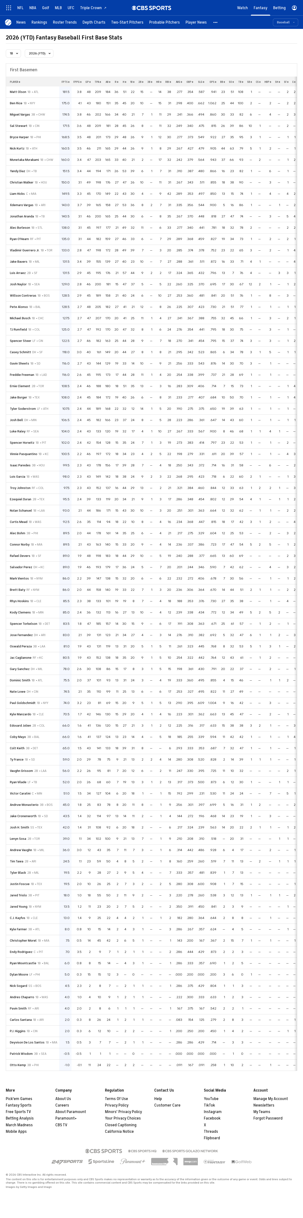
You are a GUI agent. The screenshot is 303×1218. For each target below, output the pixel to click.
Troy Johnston (20, 488)
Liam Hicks (17, 194)
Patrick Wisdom (21, 1054)
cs (258, 82)
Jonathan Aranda (22, 216)
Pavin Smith (18, 1008)
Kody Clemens (20, 612)
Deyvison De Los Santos (27, 1042)
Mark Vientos (19, 578)
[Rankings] (39, 22)
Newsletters (263, 1105)
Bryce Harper (19, 137)
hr (158, 82)
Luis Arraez (18, 273)
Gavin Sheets (19, 363)
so (231, 82)
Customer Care (167, 1105)
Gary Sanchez (20, 669)
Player (15, 82)
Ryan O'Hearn (19, 239)
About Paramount (70, 1111)
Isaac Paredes (20, 465)
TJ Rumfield (18, 329)
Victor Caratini (20, 793)
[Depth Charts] (94, 22)
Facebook (212, 1118)
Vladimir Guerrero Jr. (24, 250)
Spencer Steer (20, 341)
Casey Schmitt (20, 352)
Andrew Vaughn (21, 850)
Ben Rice (16, 103)
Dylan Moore (19, 974)
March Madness (19, 1125)
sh (277, 82)
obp (190, 82)
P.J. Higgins (18, 1031)
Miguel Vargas (20, 114)
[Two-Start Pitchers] (127, 22)
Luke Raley (18, 431)
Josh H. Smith (19, 827)
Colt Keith (17, 748)
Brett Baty (17, 590)
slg (201, 82)
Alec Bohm (17, 533)
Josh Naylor (18, 284)
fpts (66, 82)
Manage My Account (270, 1098)
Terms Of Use (116, 1098)
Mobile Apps (16, 1131)
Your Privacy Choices (123, 1118)
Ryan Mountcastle (23, 963)
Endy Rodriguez (21, 952)
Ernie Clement (20, 386)
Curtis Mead (18, 522)
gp (88, 82)
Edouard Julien (20, 725)
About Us (63, 1098)
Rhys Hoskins (19, 601)
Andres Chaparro (22, 997)
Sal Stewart (18, 126)
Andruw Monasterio (24, 805)
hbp (267, 82)
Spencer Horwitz (22, 443)
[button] (216, 22)
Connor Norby (20, 544)
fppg (77, 82)
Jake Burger (18, 397)
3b (149, 82)
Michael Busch (20, 318)
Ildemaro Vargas (21, 205)
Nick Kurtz (17, 148)
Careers (62, 1105)
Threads (211, 1131)
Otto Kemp (18, 1065)
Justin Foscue (20, 884)
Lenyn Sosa (18, 839)
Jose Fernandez (21, 635)
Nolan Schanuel (21, 510)
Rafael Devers (20, 556)
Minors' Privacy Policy (123, 1111)
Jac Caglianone (21, 658)
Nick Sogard (18, 986)
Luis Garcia (17, 477)
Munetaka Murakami (24, 160)
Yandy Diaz (17, 171)
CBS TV (61, 1125)
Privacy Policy (117, 1105)
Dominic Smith (20, 680)
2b (140, 82)
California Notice (119, 1131)
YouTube (211, 1098)
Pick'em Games (19, 1098)
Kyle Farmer (18, 929)
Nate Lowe (18, 692)
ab (108, 82)
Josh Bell (16, 420)
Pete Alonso (19, 307)
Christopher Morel (23, 940)
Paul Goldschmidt (23, 703)
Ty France (17, 759)
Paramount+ (66, 1118)
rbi (168, 82)
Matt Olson (18, 92)
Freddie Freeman (22, 375)
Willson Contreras (23, 295)
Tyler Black (18, 873)
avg (179, 82)
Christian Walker (21, 182)
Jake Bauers (18, 262)
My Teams (261, 1111)
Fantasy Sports (19, 1105)
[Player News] (196, 22)
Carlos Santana (21, 1020)
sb (249, 82)
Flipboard (212, 1138)
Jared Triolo (18, 895)
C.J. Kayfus (17, 918)
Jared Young (18, 907)
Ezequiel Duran (20, 499)
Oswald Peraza (21, 646)
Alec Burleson (20, 228)
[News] (21, 22)
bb (222, 82)
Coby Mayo (18, 737)
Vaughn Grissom (21, 771)
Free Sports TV (18, 1111)
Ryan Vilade (18, 782)
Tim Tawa (16, 861)
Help (158, 1098)
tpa (98, 82)
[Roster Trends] (65, 22)
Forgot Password (268, 1118)
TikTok (209, 1105)
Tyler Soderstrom (23, 409)
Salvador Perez (21, 567)
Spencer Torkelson (23, 624)
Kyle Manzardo (20, 714)
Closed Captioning (120, 1125)
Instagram (213, 1111)
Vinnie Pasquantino (23, 454)
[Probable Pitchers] (164, 22)
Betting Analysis (20, 1118)
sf (286, 82)
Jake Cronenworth (23, 816)
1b (132, 82)
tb (240, 82)
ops (213, 82)
